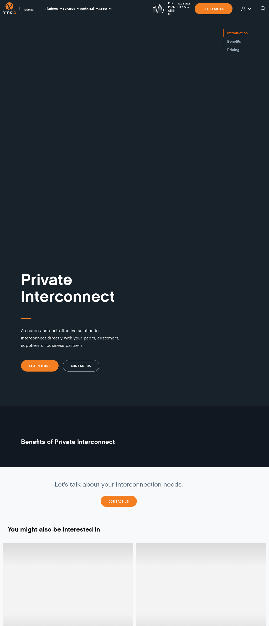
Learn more (40, 366)
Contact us (81, 366)
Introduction (237, 33)
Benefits (234, 41)
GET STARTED (214, 9)
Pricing (233, 49)
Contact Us (118, 501)
